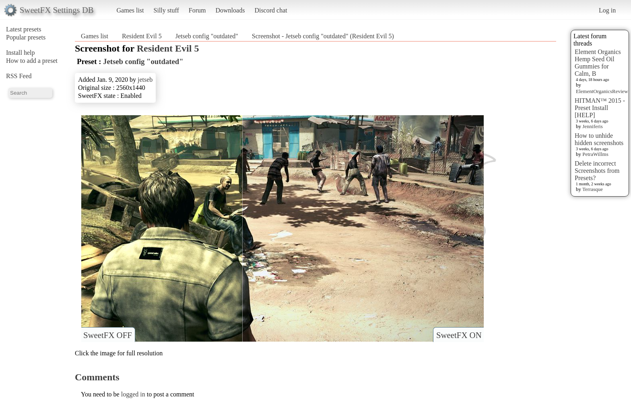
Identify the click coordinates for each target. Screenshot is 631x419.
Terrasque (592, 189)
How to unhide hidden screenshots (599, 139)
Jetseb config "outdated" (206, 36)
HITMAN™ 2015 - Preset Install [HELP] (600, 107)
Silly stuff (166, 10)
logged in (133, 394)
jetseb (145, 79)
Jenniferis (592, 126)
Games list (130, 10)
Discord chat (270, 10)
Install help (20, 52)
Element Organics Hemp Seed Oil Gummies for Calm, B (598, 62)
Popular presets (25, 37)
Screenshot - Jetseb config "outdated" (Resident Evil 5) (323, 36)
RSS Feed (19, 76)
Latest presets (23, 29)
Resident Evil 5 (142, 36)
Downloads (230, 10)
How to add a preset (32, 60)
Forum (197, 10)
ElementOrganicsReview (602, 91)
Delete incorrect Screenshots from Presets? (597, 170)
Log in (607, 10)
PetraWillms (595, 154)
